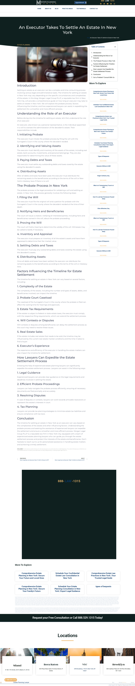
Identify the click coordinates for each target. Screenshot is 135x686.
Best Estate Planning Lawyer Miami (49, 598)
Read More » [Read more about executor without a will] (103, 170)
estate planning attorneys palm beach (40, 601)
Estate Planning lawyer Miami (20, 599)
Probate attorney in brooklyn (26, 611)
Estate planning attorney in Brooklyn (24, 612)
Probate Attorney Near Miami (20, 598)
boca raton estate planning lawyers (33, 602)
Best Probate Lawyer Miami (38, 598)
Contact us (94, 8)
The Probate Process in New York (104, 61)
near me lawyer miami (58, 600)
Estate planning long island (59, 610)
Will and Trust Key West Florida (65, 599)
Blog (56, 8)
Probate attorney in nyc (65, 611)
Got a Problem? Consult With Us (103, 77)
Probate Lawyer (111, 602)
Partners (132, 682)
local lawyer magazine (84, 599)
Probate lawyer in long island (83, 611)
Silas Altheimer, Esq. (104, 208)
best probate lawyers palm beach (71, 603)
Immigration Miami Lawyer (114, 598)
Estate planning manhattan (68, 610)
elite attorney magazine (107, 599)
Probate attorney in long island (36, 611)
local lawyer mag (78, 599)
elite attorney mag (101, 599)
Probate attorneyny (115, 610)
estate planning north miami (114, 603)
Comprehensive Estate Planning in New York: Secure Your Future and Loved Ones (103, 93)
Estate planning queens (77, 610)
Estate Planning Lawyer (21, 682)
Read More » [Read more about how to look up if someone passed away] (103, 203)
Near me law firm (102, 610)
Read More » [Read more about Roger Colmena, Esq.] (103, 180)
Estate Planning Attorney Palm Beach (104, 598)
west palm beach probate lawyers (65, 602)
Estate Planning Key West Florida (54, 599)
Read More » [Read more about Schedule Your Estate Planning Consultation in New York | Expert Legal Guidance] (103, 151)
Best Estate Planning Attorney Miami (61, 598)
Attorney (122, 682)
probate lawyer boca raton (104, 602)
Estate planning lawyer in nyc (20, 610)
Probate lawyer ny (18, 611)
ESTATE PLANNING (23, 45)
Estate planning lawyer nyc (41, 610)
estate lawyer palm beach (81, 603)
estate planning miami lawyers (23, 600)
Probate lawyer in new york (92, 611)
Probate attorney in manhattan (46, 611)
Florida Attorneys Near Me (36, 599)
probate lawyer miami (65, 600)
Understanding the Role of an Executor (102, 57)
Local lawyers (90, 610)
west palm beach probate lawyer (54, 602)
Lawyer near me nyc (84, 610)
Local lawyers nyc (96, 610)
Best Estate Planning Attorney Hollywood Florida (75, 598)
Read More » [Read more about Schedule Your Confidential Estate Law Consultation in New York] (103, 111)
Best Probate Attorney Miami (29, 598)
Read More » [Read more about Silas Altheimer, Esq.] (103, 213)
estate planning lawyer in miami (104, 603)
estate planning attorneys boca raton (28, 601)
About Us (48, 8)
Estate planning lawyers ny (50, 610)
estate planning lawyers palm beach (94, 600)
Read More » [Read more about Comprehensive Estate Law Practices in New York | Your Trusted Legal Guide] (103, 124)
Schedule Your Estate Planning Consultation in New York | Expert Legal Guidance (103, 144)
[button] (115, 47)
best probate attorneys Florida (51, 603)
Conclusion (97, 74)
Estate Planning (48, 2)
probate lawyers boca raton (94, 602)
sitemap (111, 685)
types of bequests (103, 156)
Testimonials (81, 8)
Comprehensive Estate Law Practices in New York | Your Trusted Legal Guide (103, 118)
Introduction (97, 53)
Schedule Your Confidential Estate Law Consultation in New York (67, 575)
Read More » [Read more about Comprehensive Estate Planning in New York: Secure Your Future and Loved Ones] (103, 99)
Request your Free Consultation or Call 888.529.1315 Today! (67, 617)
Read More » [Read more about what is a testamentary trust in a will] (103, 191)
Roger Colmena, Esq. (103, 175)
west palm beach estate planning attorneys (95, 601)
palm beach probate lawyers (76, 602)
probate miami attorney (42, 600)
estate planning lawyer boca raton (82, 600)
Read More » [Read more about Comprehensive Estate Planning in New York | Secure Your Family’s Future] (103, 137)
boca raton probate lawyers (43, 602)
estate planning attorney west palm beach (66, 601)
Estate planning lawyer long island (30, 610)
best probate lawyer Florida (60, 603)
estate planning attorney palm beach (53, 601)
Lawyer (49, 3)
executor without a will (104, 166)
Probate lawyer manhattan (109, 611)
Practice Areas (67, 8)
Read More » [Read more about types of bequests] (103, 161)
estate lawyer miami (73, 600)
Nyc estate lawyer (108, 610)
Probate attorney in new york (56, 611)
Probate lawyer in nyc (100, 611)
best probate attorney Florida (41, 603)
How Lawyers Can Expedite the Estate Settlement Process (103, 70)
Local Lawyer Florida (28, 599)
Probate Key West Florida (45, 599)
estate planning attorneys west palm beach (80, 601)
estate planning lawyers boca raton (106, 600)
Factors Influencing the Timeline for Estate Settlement (103, 65)
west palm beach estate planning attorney (109, 601)
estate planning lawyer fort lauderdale (92, 603)
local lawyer (73, 599)
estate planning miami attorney (33, 600)
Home (39, 8)
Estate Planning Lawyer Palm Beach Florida (90, 598)
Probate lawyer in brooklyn (73, 611)
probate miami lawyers (50, 600)
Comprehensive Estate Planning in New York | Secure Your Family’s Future (103, 131)
